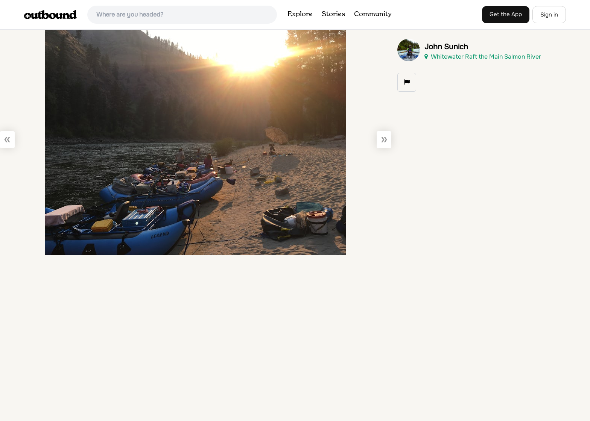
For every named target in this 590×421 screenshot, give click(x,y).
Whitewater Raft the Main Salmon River (482, 57)
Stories (333, 14)
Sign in (549, 14)
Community (373, 14)
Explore (300, 14)
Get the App (506, 14)
